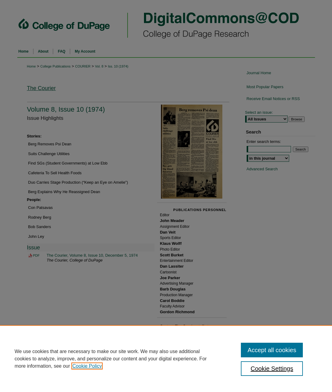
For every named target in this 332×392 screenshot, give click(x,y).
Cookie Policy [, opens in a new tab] (87, 366)
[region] (166, 358)
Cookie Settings (272, 368)
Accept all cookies (272, 350)
